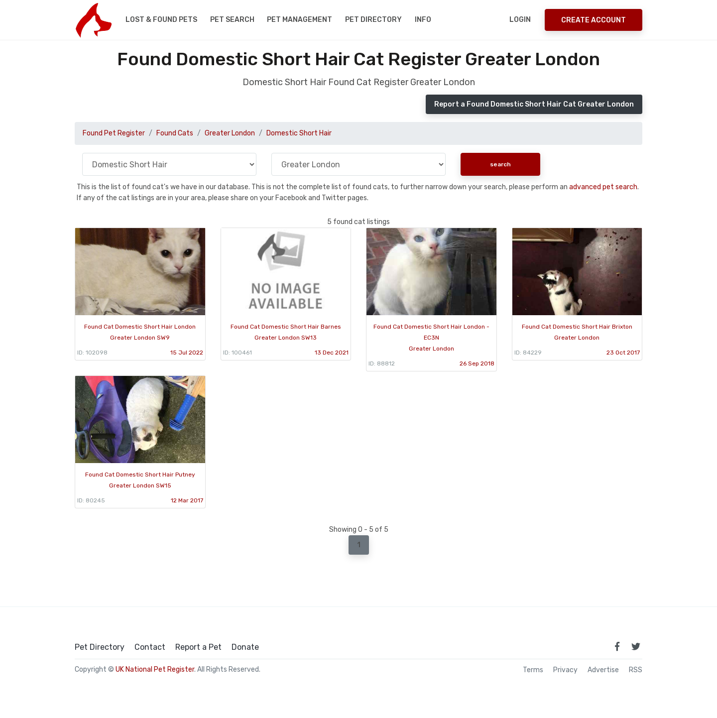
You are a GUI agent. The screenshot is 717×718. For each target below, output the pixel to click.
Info (423, 19)
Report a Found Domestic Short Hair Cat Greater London (534, 104)
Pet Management (299, 19)
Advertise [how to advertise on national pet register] (603, 670)
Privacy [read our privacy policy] (565, 670)
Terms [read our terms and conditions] (533, 670)
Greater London (230, 133)
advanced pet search (603, 187)
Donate (245, 647)
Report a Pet (198, 647)
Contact (149, 647)
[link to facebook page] (616, 646)
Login (520, 19)
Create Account (593, 20)
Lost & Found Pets (161, 19)
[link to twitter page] (635, 646)
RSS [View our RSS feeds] (635, 670)
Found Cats (174, 133)
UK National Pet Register (155, 669)
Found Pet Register (114, 133)
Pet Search (232, 19)
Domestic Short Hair (299, 133)
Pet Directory (373, 19)
